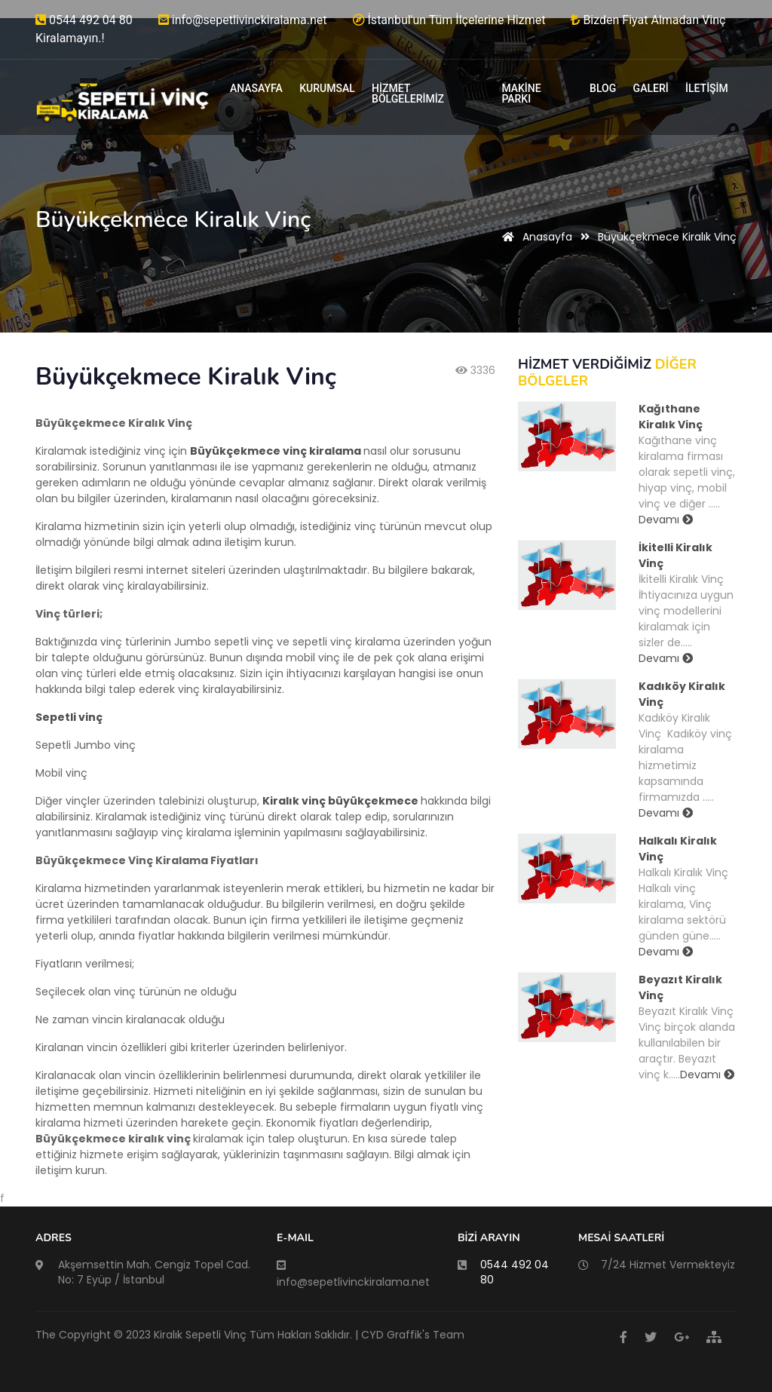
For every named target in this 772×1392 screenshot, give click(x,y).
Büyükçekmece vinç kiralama (275, 450)
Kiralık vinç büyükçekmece (340, 800)
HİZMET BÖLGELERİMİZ (408, 93)
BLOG (603, 88)
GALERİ (651, 88)
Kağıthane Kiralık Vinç (671, 416)
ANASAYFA (256, 88)
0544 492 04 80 (84, 20)
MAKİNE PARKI (521, 93)
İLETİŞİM (706, 88)
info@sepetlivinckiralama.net (242, 20)
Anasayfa (534, 236)
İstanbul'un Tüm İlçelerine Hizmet (449, 20)
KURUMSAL (327, 88)
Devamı (666, 519)
